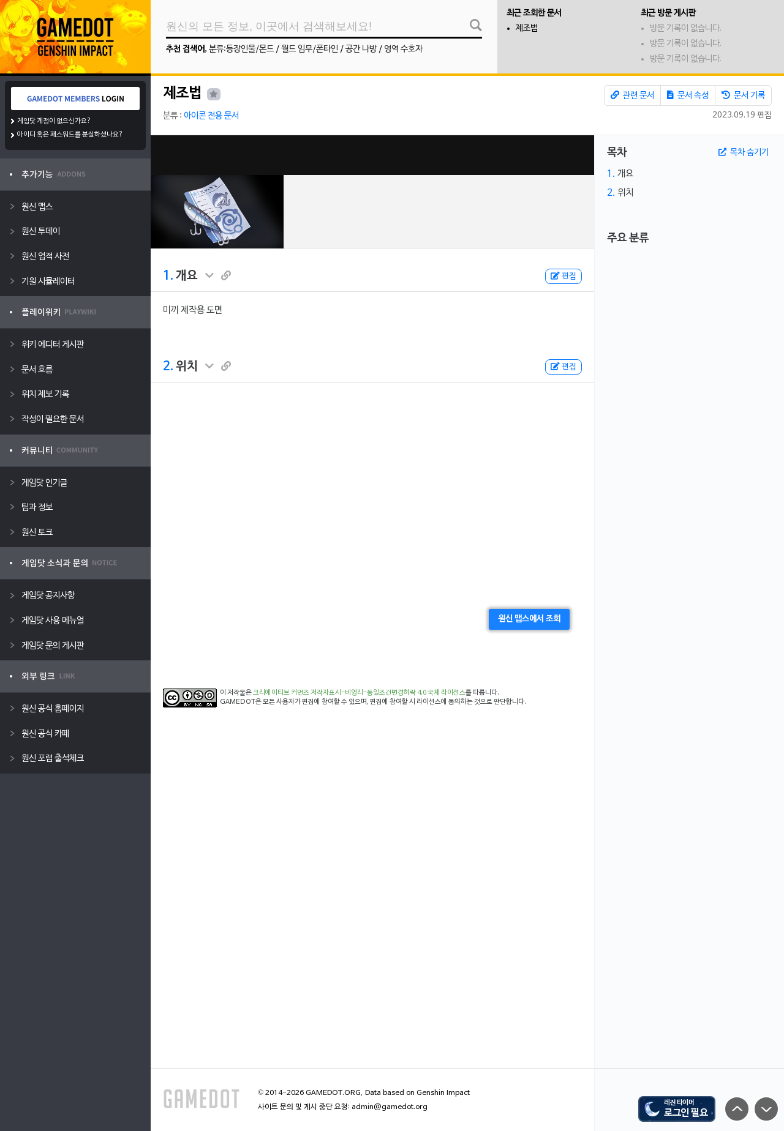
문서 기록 (743, 95)
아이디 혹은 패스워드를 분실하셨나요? (70, 134)
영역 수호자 (403, 49)
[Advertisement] (372, 155)
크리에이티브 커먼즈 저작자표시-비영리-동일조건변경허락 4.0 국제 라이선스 (359, 692)
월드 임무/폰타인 (309, 49)
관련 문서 (632, 95)
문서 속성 (688, 95)
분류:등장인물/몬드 (241, 49)
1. (168, 276)
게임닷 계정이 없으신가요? (54, 121)
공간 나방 (361, 49)
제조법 (527, 28)
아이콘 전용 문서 (211, 116)
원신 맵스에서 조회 (529, 619)
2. (168, 366)
